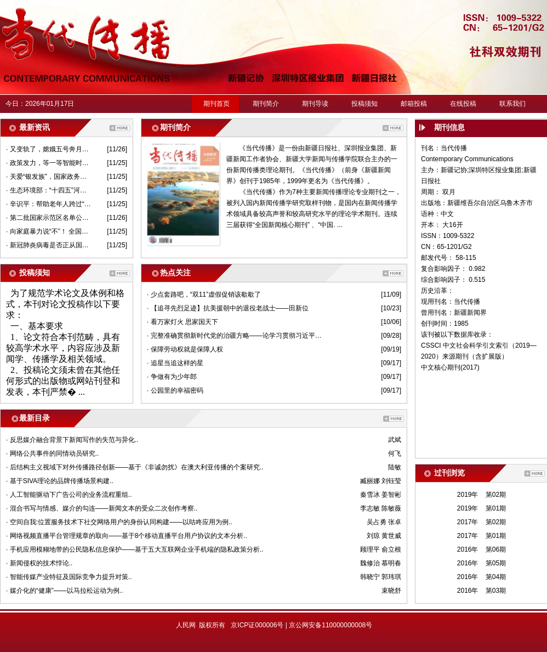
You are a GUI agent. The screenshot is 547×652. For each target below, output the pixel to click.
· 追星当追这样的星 (175, 363)
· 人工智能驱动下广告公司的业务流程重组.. (69, 494)
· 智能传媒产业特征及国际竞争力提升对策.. (69, 577)
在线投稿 (463, 103)
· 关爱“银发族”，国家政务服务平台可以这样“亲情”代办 (48, 176)
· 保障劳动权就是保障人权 (185, 349)
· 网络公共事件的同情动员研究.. (52, 453)
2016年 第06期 (481, 549)
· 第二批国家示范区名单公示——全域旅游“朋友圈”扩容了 (48, 218)
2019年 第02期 (481, 494)
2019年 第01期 (481, 508)
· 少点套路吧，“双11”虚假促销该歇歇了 (204, 294)
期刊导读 (315, 103)
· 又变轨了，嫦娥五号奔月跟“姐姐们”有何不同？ (48, 149)
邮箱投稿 (414, 103)
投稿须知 (364, 103)
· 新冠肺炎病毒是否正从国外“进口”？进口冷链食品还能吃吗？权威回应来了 (48, 245)
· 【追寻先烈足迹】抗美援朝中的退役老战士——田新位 (228, 308)
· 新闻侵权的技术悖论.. (39, 563)
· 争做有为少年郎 (172, 377)
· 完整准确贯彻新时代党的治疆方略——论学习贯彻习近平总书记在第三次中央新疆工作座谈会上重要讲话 (236, 335)
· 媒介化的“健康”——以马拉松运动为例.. (64, 590)
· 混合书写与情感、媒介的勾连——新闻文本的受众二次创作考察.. (101, 508)
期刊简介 (266, 103)
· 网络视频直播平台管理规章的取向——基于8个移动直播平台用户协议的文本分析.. (126, 536)
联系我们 (512, 103)
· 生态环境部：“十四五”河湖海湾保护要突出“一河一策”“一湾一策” (48, 190)
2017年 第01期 (481, 536)
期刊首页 (216, 103)
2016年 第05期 (481, 563)
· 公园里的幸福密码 (175, 390)
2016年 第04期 (481, 577)
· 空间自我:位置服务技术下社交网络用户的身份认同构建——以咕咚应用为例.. (119, 522)
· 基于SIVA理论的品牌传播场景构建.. (59, 481)
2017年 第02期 (481, 522)
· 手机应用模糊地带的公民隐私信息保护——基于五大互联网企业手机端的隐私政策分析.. (134, 549)
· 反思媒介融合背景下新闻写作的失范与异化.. (72, 440)
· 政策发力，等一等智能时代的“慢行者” (48, 163)
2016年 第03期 (481, 590)
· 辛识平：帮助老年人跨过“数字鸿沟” (48, 204)
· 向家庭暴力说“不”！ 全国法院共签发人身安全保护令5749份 (48, 231)
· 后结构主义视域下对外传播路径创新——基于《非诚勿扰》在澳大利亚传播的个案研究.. (134, 467)
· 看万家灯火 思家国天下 (182, 322)
